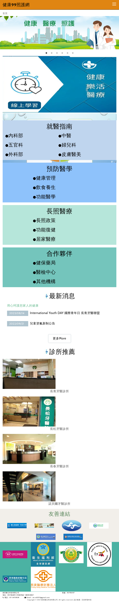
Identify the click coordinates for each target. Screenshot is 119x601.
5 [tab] (67, 53)
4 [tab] (62, 53)
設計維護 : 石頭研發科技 (83, 600)
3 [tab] (57, 53)
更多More (59, 338)
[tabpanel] (59, 31)
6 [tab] (73, 53)
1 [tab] (46, 53)
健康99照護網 (16, 4)
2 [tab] (51, 53)
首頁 (5, 13)
